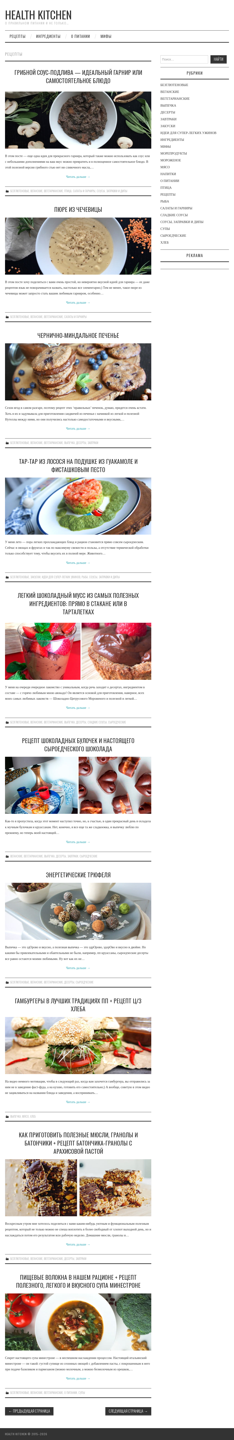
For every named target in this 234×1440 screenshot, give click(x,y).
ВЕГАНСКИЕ (36, 191)
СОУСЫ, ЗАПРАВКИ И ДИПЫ (112, 191)
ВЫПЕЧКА (69, 443)
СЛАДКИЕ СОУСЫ (97, 722)
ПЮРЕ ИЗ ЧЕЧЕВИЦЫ (78, 209)
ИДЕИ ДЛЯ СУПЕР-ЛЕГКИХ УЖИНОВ (61, 577)
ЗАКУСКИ (35, 577)
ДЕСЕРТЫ (81, 443)
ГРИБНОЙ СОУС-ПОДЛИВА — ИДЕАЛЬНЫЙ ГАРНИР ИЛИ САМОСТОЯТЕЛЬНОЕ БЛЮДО (78, 76)
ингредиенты (48, 36)
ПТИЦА (68, 191)
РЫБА (85, 577)
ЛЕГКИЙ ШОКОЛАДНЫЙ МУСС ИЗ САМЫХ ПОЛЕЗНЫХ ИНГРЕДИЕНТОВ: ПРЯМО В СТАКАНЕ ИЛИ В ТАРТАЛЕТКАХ (78, 603)
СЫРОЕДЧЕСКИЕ (117, 722)
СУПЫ (81, 1392)
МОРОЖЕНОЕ (170, 160)
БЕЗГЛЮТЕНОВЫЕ (19, 191)
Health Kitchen (38, 14)
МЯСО (25, 1116)
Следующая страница (128, 1411)
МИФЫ (106, 36)
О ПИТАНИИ (80, 36)
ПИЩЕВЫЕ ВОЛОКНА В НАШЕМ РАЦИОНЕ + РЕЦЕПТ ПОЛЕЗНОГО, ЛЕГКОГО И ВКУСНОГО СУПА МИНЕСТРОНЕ (78, 1281)
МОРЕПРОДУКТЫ (173, 153)
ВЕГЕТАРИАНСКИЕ (53, 191)
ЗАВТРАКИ (93, 443)
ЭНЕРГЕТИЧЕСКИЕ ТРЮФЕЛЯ (78, 874)
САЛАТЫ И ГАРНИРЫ (84, 191)
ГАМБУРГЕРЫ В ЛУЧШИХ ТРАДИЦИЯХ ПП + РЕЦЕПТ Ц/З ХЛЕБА (78, 1004)
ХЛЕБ (33, 1116)
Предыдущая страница (29, 1411)
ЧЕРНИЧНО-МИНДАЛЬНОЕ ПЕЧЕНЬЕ (78, 335)
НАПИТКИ (168, 174)
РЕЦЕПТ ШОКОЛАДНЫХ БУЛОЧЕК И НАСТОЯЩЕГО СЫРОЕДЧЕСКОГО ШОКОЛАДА (78, 744)
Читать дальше (78, 177)
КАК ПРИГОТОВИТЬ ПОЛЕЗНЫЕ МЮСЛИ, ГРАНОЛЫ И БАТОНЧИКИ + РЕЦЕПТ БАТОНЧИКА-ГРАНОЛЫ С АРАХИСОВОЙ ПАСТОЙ (78, 1142)
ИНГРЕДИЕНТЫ (172, 140)
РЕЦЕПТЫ (168, 194)
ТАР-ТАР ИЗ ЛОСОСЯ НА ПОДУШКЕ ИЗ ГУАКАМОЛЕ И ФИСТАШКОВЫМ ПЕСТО (78, 465)
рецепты (18, 36)
